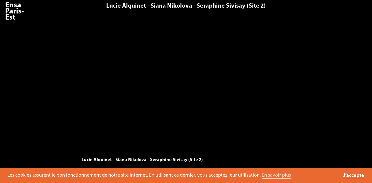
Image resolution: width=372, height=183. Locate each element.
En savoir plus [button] (276, 175)
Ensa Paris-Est (14, 12)
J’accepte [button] (353, 175)
